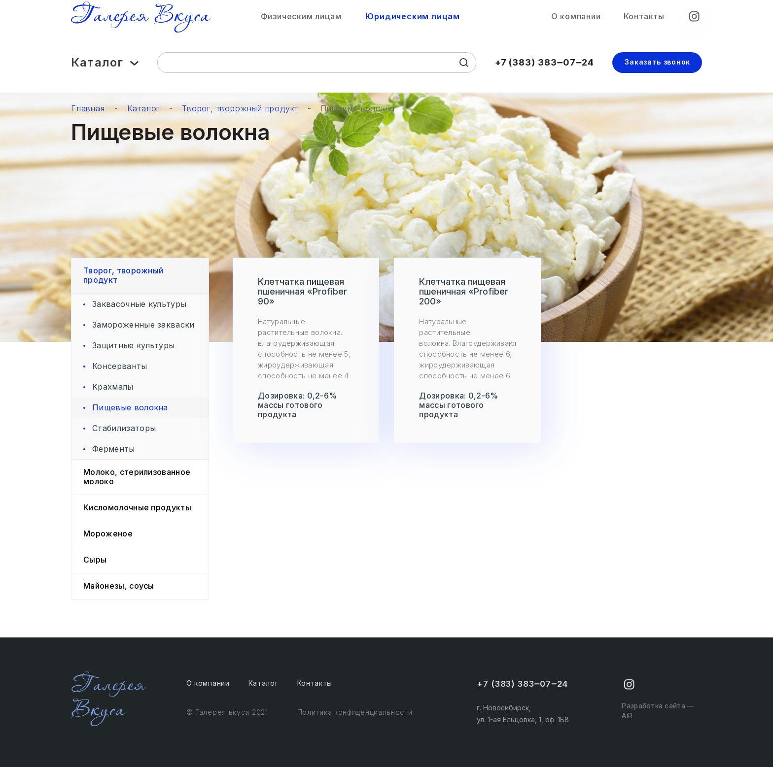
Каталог (105, 67)
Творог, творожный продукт (240, 108)
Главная (88, 108)
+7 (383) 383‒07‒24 (545, 67)
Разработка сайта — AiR (657, 714)
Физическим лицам (301, 19)
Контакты (644, 19)
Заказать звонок (657, 66)
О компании (576, 19)
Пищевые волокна (357, 108)
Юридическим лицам (412, 19)
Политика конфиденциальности (355, 709)
